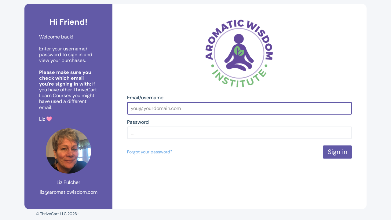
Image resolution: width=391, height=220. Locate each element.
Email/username (145, 97)
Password (138, 122)
